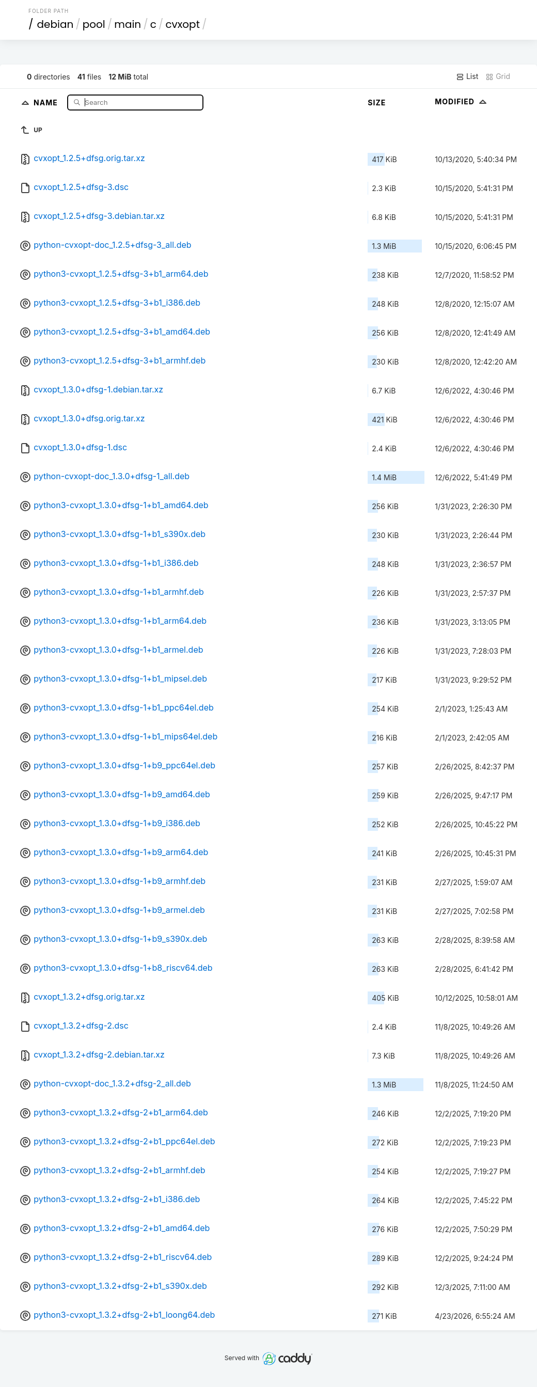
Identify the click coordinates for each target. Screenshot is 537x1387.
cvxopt (182, 24)
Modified (462, 101)
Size (377, 102)
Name (47, 102)
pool (94, 24)
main (127, 24)
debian (55, 24)
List (467, 76)
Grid (497, 76)
